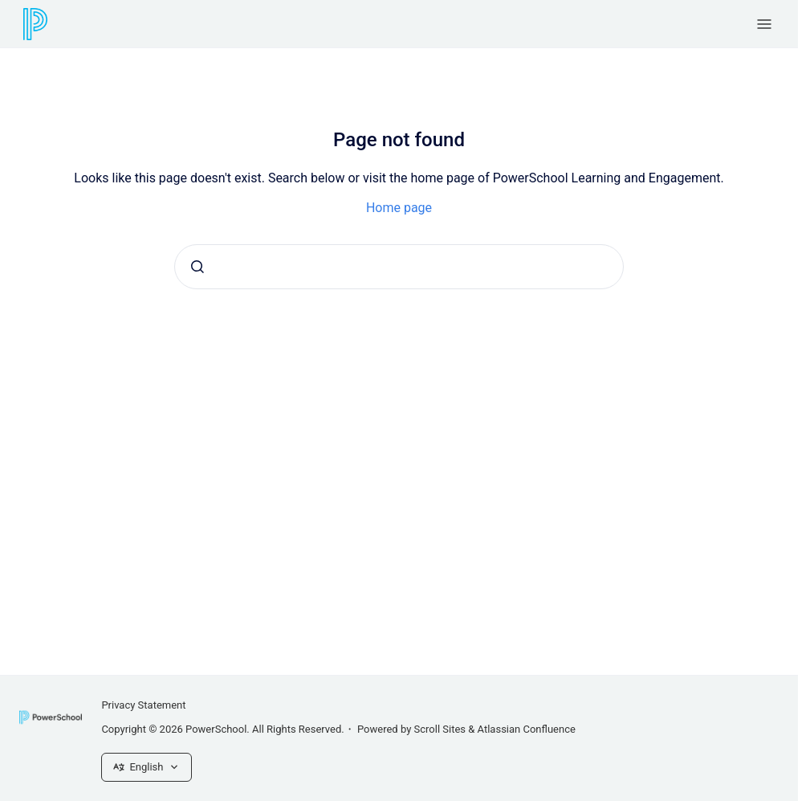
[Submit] (197, 267)
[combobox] (399, 266)
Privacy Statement (143, 705)
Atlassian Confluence (527, 729)
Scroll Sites (440, 729)
